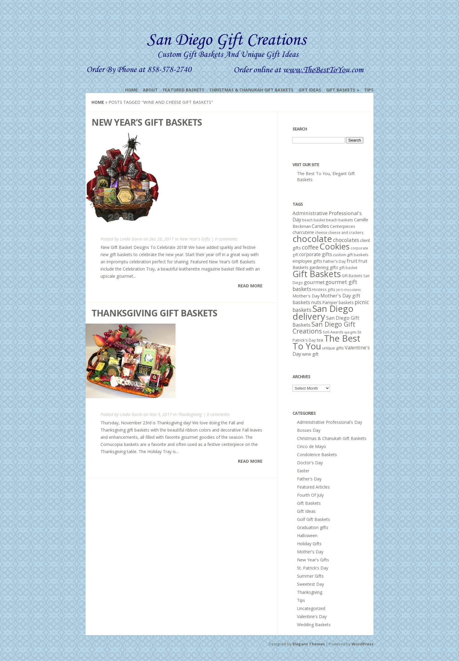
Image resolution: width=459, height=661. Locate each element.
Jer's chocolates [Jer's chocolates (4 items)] (348, 290)
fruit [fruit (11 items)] (352, 260)
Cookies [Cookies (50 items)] (335, 246)
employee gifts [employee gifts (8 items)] (307, 261)
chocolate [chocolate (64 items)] (312, 238)
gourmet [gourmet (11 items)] (314, 282)
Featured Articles (313, 487)
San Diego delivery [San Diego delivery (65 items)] (322, 312)
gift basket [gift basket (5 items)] (348, 267)
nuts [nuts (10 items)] (316, 302)
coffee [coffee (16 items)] (310, 247)
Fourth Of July (310, 495)
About (150, 90)
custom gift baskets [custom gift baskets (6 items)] (350, 254)
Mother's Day (310, 552)
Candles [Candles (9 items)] (320, 226)
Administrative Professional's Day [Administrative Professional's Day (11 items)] (327, 216)
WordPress (363, 644)
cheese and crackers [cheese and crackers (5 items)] (346, 232)
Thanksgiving (190, 414)
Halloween (307, 535)
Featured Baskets (183, 90)
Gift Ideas (309, 90)
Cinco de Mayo (311, 446)
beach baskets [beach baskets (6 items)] (339, 220)
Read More (250, 286)
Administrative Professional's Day (329, 422)
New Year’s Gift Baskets (147, 122)
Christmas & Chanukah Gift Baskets (251, 90)
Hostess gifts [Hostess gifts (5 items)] (323, 289)
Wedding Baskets (314, 624)
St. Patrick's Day (312, 568)
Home (131, 90)
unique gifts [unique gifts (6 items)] (333, 348)
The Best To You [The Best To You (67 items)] (326, 342)
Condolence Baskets (317, 454)
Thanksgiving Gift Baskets (154, 313)
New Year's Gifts (195, 239)
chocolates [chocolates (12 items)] (346, 240)
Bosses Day (308, 430)
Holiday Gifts (309, 543)
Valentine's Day (312, 616)
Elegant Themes (308, 644)
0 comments (226, 239)
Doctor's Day (310, 462)
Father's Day (309, 479)
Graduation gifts (312, 527)
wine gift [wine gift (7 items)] (310, 354)
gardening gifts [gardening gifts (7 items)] (323, 267)
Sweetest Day (310, 584)
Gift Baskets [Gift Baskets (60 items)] (316, 274)
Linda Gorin (131, 239)
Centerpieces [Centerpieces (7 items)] (342, 226)
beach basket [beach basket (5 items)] (313, 220)
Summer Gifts (310, 576)
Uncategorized (311, 608)
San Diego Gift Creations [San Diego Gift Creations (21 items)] (324, 327)
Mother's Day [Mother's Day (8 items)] (306, 296)
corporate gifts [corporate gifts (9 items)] (315, 254)
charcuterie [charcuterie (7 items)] (303, 232)
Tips (369, 90)
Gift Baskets (340, 90)
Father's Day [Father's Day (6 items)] (334, 261)
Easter (303, 471)
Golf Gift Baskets (313, 519)
